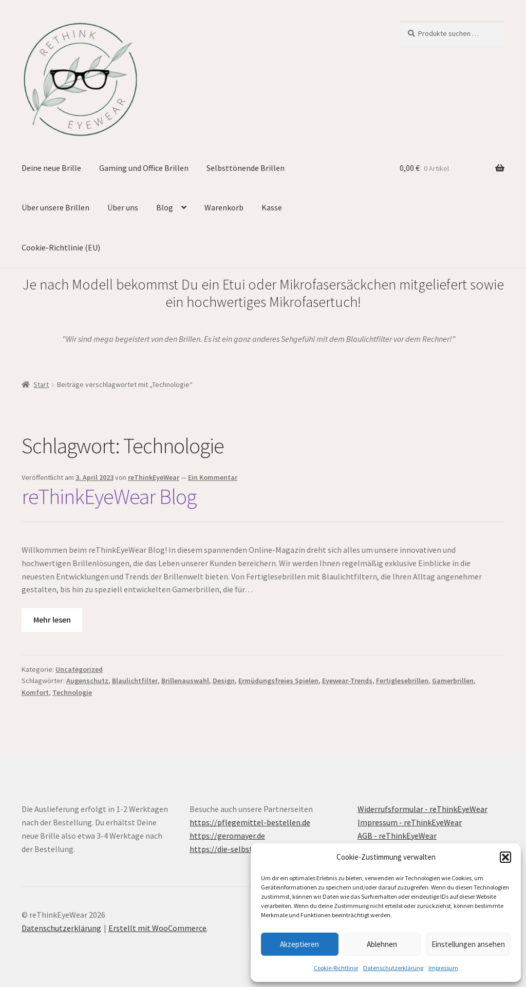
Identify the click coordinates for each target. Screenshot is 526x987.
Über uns (122, 207)
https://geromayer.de (227, 835)
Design (224, 680)
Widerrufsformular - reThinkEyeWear (422, 809)
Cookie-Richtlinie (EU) (61, 247)
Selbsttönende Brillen (245, 168)
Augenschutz (87, 680)
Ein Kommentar (212, 477)
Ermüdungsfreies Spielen (278, 680)
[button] (505, 857)
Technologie (72, 692)
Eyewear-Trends (347, 680)
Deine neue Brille (51, 168)
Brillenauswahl (185, 680)
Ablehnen (382, 944)
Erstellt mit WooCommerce (157, 928)
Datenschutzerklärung (393, 968)
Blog (164, 207)
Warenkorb (223, 207)
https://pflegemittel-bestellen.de (250, 822)
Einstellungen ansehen (468, 944)
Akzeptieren (299, 944)
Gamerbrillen (453, 680)
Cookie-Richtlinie (336, 968)
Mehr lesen (52, 619)
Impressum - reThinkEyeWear (410, 822)
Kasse (271, 207)
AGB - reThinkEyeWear (397, 835)
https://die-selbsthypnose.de (241, 849)
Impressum (443, 968)
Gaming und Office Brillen (144, 168)
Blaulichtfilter (135, 680)
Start (41, 384)
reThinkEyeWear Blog (109, 496)
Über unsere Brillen (55, 207)
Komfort (35, 692)
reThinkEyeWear (153, 477)
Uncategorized (79, 669)
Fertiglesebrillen (402, 680)
